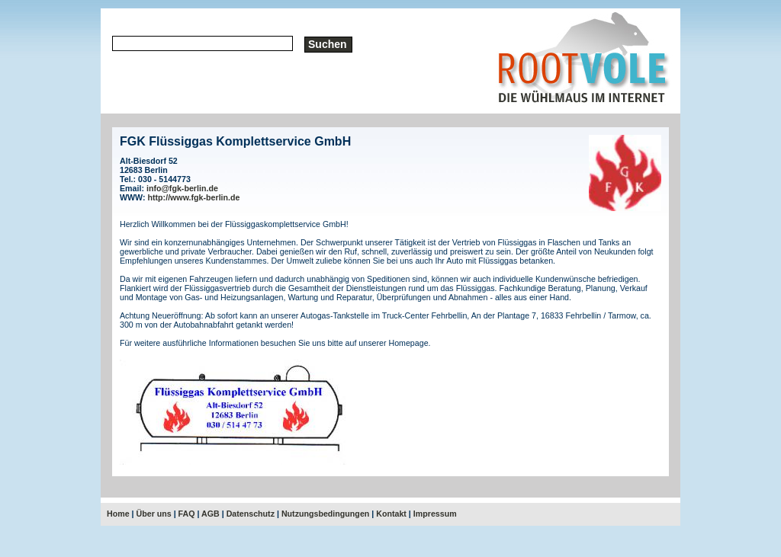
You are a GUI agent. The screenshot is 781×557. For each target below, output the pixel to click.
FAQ (186, 513)
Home (118, 513)
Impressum (435, 513)
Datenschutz (251, 513)
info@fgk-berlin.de (182, 188)
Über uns (154, 513)
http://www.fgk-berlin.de (194, 197)
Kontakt (391, 513)
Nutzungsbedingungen (325, 513)
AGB (210, 513)
